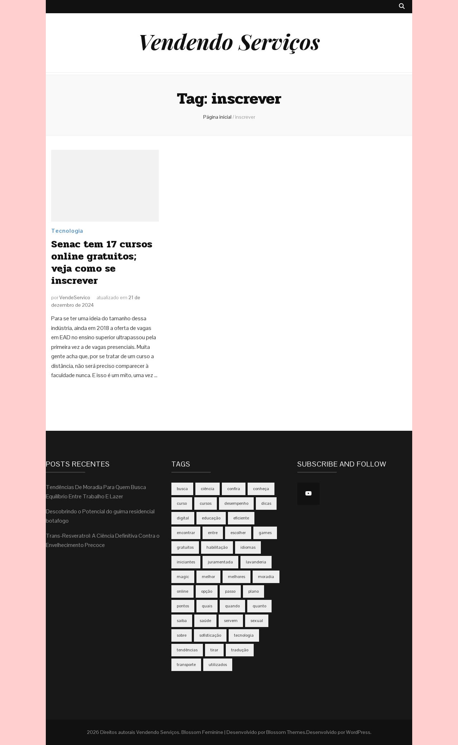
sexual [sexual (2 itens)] (256, 620)
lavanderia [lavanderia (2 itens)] (256, 562)
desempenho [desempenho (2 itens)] (236, 503)
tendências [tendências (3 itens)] (187, 650)
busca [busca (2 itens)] (182, 489)
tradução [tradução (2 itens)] (239, 650)
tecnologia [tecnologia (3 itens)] (244, 635)
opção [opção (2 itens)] (206, 591)
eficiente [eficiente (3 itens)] (241, 518)
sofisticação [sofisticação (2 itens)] (210, 635)
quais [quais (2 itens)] (207, 606)
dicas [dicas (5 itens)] (266, 503)
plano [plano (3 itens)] (253, 591)
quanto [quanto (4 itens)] (259, 606)
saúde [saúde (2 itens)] (205, 620)
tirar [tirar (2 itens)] (214, 650)
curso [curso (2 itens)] (182, 503)
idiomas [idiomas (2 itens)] (247, 547)
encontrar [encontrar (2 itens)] (186, 533)
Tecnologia (67, 231)
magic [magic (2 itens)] (183, 576)
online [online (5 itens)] (182, 591)
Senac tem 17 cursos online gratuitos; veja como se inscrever (101, 262)
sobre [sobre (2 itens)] (181, 635)
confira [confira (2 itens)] (233, 489)
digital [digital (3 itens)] (183, 518)
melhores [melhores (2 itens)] (236, 576)
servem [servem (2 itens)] (231, 620)
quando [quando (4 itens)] (232, 606)
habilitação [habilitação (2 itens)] (217, 547)
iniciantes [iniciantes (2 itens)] (186, 562)
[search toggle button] (402, 6)
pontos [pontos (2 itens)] (183, 606)
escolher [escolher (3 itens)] (238, 533)
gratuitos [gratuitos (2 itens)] (185, 547)
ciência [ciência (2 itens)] (207, 489)
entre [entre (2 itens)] (213, 533)
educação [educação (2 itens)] (211, 518)
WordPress (358, 732)
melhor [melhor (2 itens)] (208, 576)
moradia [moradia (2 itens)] (266, 576)
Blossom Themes (285, 732)
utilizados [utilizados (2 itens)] (218, 664)
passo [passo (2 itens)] (230, 591)
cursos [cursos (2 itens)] (205, 503)
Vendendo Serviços (229, 41)
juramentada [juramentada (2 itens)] (220, 562)
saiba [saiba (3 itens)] (182, 620)
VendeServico (74, 297)
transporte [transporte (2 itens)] (186, 664)
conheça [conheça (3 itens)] (261, 489)
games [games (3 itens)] (265, 533)
